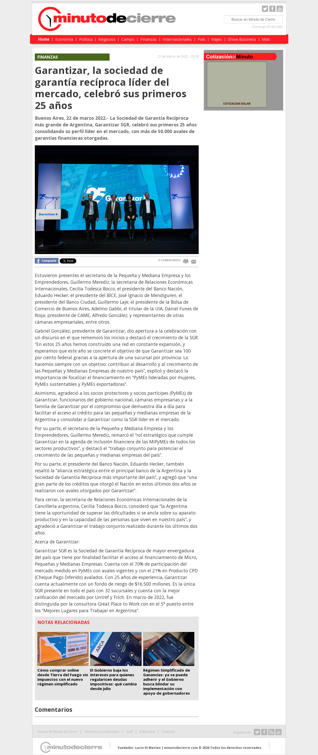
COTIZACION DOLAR (236, 103)
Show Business (242, 39)
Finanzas (148, 39)
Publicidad (147, 731)
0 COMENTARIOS (169, 260)
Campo (127, 39)
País (201, 39)
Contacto (168, 731)
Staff (129, 731)
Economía (64, 39)
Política (85, 39)
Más (266, 39)
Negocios (106, 39)
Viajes (216, 39)
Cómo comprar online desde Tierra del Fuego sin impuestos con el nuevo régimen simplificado (62, 677)
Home (43, 39)
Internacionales (177, 39)
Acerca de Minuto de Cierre (57, 731)
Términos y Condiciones (101, 731)
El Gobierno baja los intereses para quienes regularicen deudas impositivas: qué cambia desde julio (113, 679)
